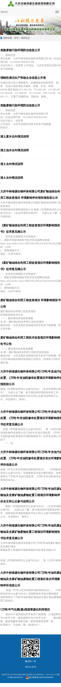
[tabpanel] (30, 25)
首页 (16, 38)
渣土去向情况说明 (11, 164)
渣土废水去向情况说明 (14, 136)
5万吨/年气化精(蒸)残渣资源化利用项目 (25, 609)
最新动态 (25, 38)
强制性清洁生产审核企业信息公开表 (23, 77)
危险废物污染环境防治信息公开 (20, 50)
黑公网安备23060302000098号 (41, 677)
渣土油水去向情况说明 (14, 150)
